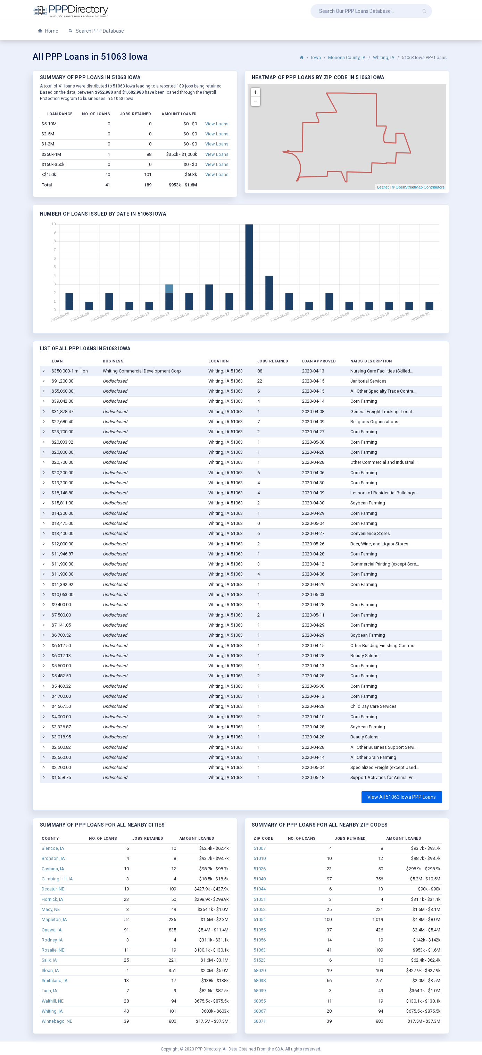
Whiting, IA (383, 57)
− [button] (256, 101)
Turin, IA (49, 990)
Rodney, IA (52, 940)
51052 (260, 909)
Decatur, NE (53, 888)
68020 (260, 970)
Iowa (316, 57)
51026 (260, 868)
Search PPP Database (96, 31)
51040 (260, 878)
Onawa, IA (52, 929)
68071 (260, 1021)
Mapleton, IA (54, 919)
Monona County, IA (347, 57)
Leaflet (383, 187)
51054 (260, 919)
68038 (260, 980)
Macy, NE (51, 909)
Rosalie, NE (53, 950)
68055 (260, 1001)
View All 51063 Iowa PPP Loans (401, 797)
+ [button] (256, 92)
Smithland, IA (55, 980)
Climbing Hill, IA (57, 878)
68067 (260, 1011)
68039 (260, 990)
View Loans (216, 123)
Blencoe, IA (53, 848)
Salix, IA (49, 960)
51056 (260, 940)
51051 (260, 899)
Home (48, 31)
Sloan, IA (50, 970)
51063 (260, 950)
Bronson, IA (53, 858)
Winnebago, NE (57, 1021)
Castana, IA (53, 868)
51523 (260, 960)
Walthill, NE (53, 1001)
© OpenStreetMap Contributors (418, 187)
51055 (260, 929)
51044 (260, 888)
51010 (260, 858)
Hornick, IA (52, 899)
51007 (260, 848)
